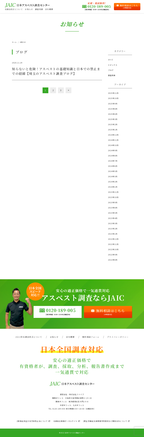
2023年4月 (112, 218)
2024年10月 (113, 145)
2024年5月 (112, 171)
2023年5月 (112, 213)
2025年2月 (112, 124)
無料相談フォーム (90, 336)
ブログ (111, 70)
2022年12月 (113, 239)
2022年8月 (112, 260)
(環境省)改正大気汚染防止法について (32, 421)
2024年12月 (113, 135)
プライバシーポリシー (118, 336)
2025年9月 (112, 103)
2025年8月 (112, 109)
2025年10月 (113, 98)
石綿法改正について (14, 9)
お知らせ (29, 9)
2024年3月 (112, 176)
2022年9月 (112, 254)
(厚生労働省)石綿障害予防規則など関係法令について (105, 421)
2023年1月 (112, 234)
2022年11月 (113, 244)
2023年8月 (112, 207)
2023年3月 (112, 223)
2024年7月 (112, 161)
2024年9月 (112, 150)
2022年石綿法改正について (28, 336)
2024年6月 (112, 166)
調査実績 (39, 9)
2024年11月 (113, 140)
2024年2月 (112, 181)
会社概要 (49, 9)
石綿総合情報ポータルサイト (66, 421)
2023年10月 (113, 197)
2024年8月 (112, 155)
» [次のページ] (68, 90)
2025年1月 (112, 129)
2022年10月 (113, 249)
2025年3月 (112, 119)
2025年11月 (113, 93)
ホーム (14, 42)
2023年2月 (112, 228)
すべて (111, 59)
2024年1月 (112, 187)
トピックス (112, 65)
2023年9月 (112, 202)
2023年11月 (113, 192)
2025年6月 (112, 114)
